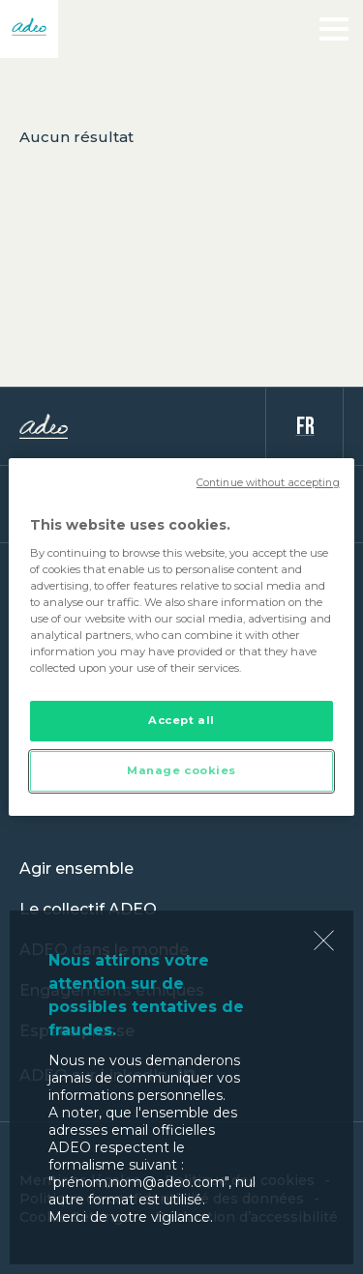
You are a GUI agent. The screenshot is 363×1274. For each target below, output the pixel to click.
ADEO (142, 426)
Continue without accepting (268, 483)
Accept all (181, 720)
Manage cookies (181, 770)
